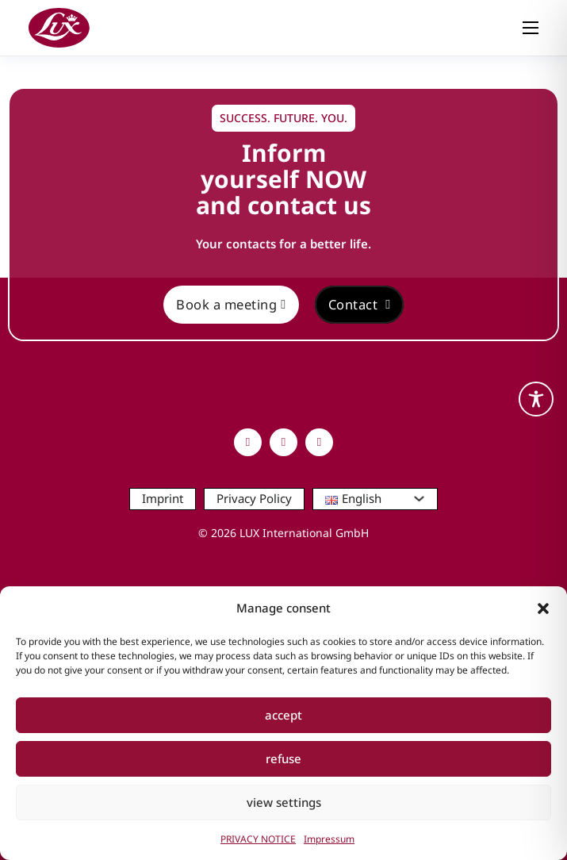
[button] (543, 608)
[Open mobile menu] (530, 27)
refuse (283, 758)
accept (283, 715)
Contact (359, 304)
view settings (284, 802)
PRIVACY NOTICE (258, 839)
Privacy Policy (254, 498)
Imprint (162, 498)
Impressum (329, 839)
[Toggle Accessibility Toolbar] (536, 399)
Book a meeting (231, 304)
